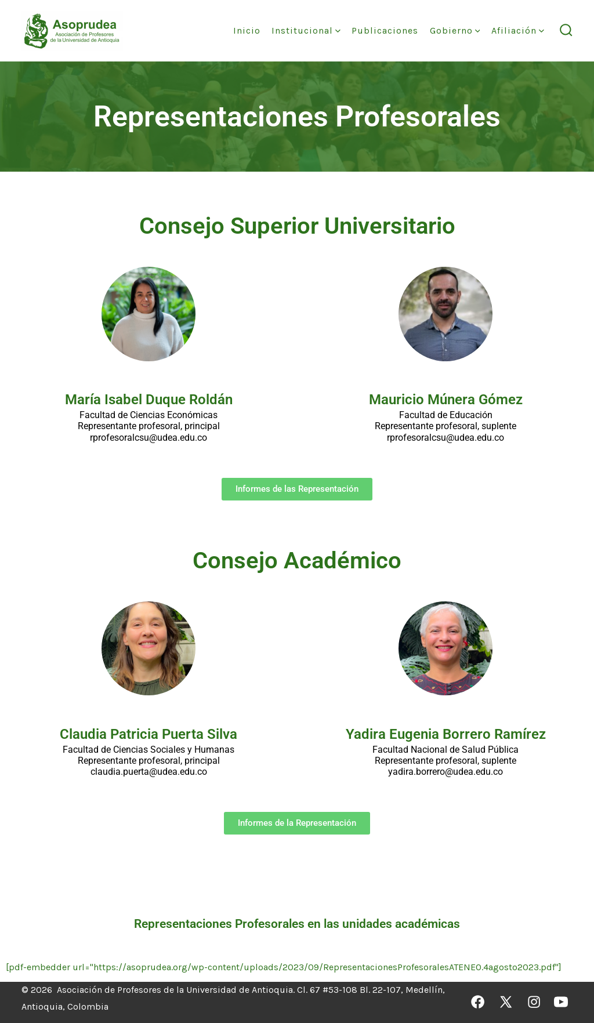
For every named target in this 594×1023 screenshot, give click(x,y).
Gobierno (455, 30)
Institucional (306, 30)
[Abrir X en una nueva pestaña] (505, 1001)
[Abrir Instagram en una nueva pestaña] (533, 1001)
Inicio (246, 30)
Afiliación (517, 30)
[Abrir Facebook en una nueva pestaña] (477, 1001)
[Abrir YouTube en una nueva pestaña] (561, 1001)
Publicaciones (385, 30)
